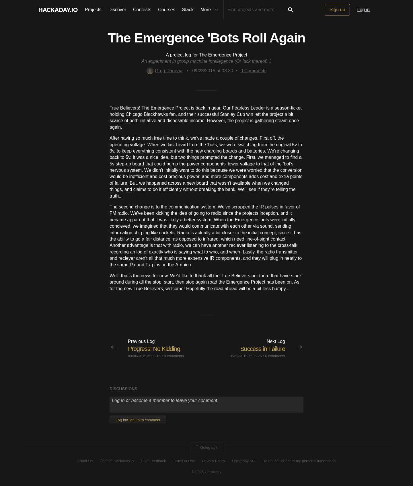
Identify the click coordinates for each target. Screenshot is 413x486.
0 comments (174, 356)
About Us (85, 461)
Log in (363, 9)
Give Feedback (153, 461)
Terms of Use (184, 461)
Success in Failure (262, 348)
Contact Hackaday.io (117, 461)
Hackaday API (244, 461)
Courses (166, 9)
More (210, 9)
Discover (117, 9)
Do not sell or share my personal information (299, 461)
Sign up (337, 9)
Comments (253, 70)
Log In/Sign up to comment (138, 419)
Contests (142, 9)
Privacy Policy (213, 461)
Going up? (206, 447)
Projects (93, 9)
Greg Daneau (164, 70)
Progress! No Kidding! (155, 348)
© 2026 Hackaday (206, 472)
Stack (188, 9)
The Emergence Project (223, 54)
